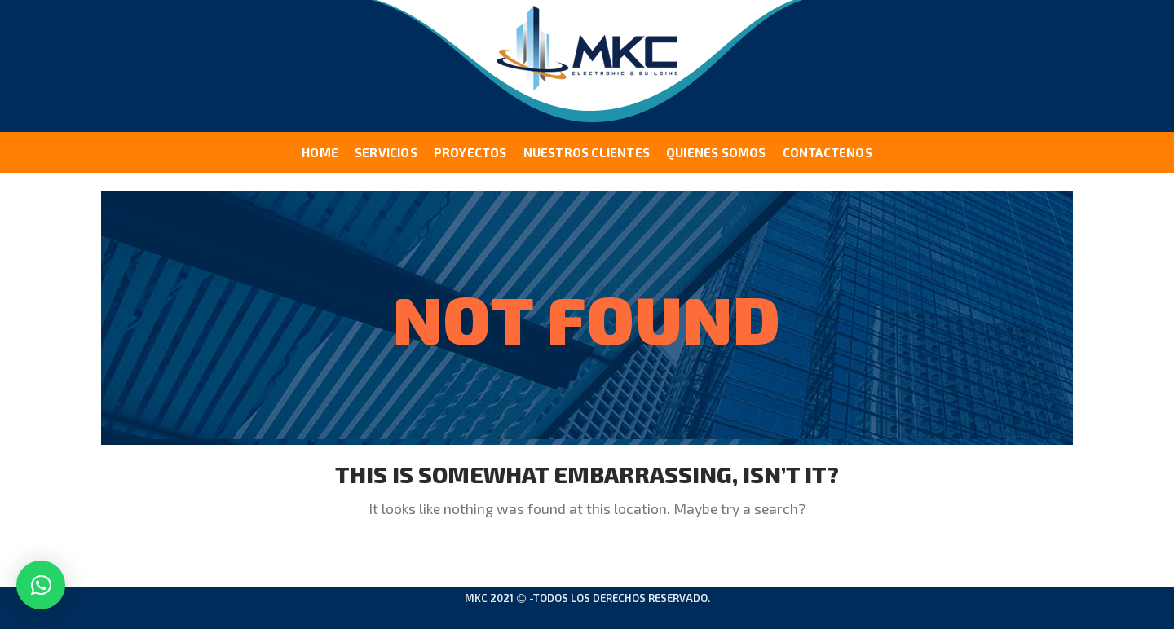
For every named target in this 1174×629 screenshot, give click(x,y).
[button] (40, 585)
